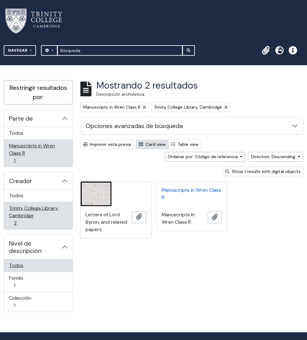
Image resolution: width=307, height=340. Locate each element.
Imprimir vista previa (107, 144)
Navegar (18, 50)
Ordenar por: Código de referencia (203, 156)
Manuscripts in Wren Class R (32, 153)
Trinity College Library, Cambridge (34, 215)
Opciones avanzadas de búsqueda (134, 126)
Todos (16, 133)
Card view (152, 144)
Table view (185, 144)
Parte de (21, 118)
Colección (23, 301)
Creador (20, 181)
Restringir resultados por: (38, 92)
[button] (266, 50)
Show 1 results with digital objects (263, 171)
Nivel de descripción (25, 247)
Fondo (23, 281)
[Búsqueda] (120, 50)
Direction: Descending (274, 156)
